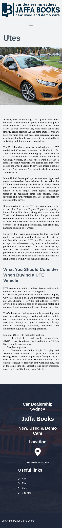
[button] (31, 24)
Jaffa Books (37, 418)
